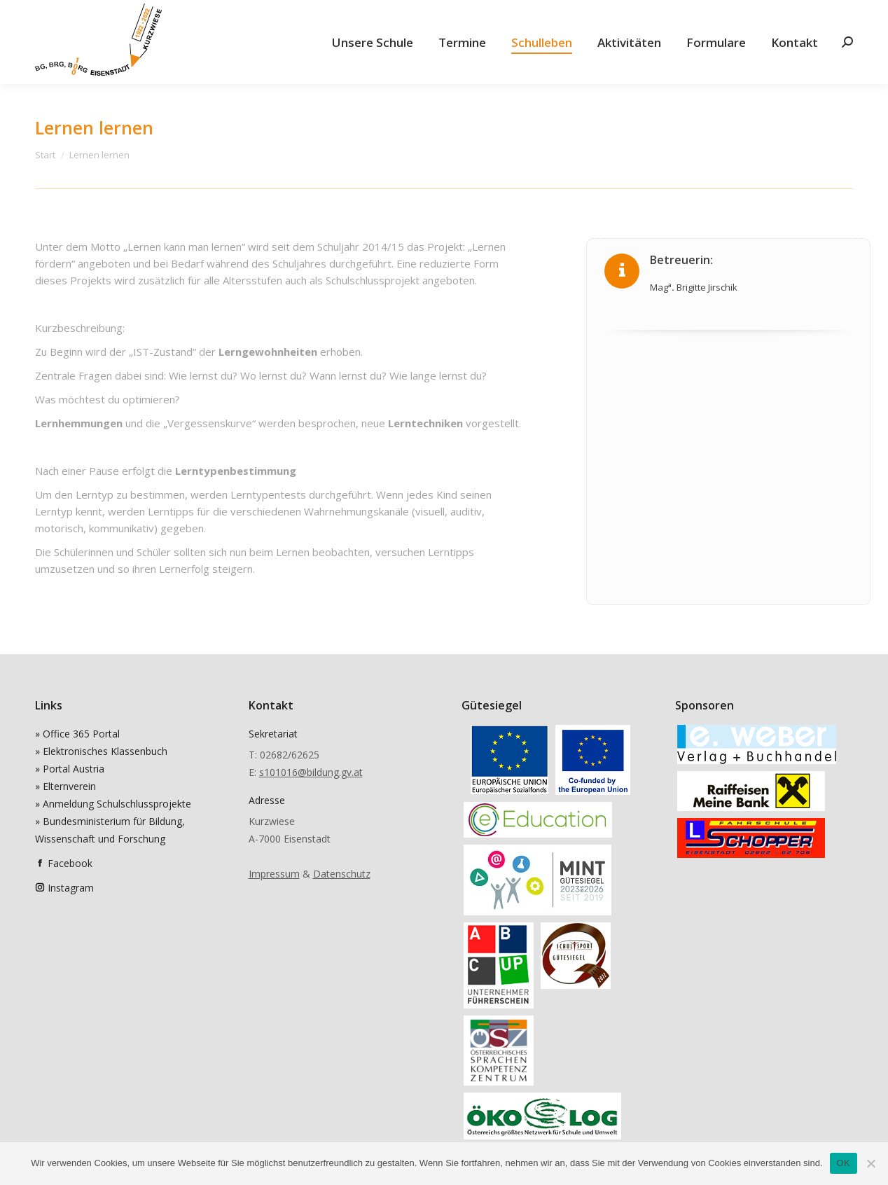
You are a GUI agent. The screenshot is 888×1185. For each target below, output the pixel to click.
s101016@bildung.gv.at (311, 772)
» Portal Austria (69, 768)
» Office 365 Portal (77, 733)
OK (843, 1163)
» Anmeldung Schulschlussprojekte (113, 803)
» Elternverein (65, 786)
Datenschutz (341, 873)
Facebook (70, 863)
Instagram (71, 887)
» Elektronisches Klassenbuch (101, 751)
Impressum (274, 873)
